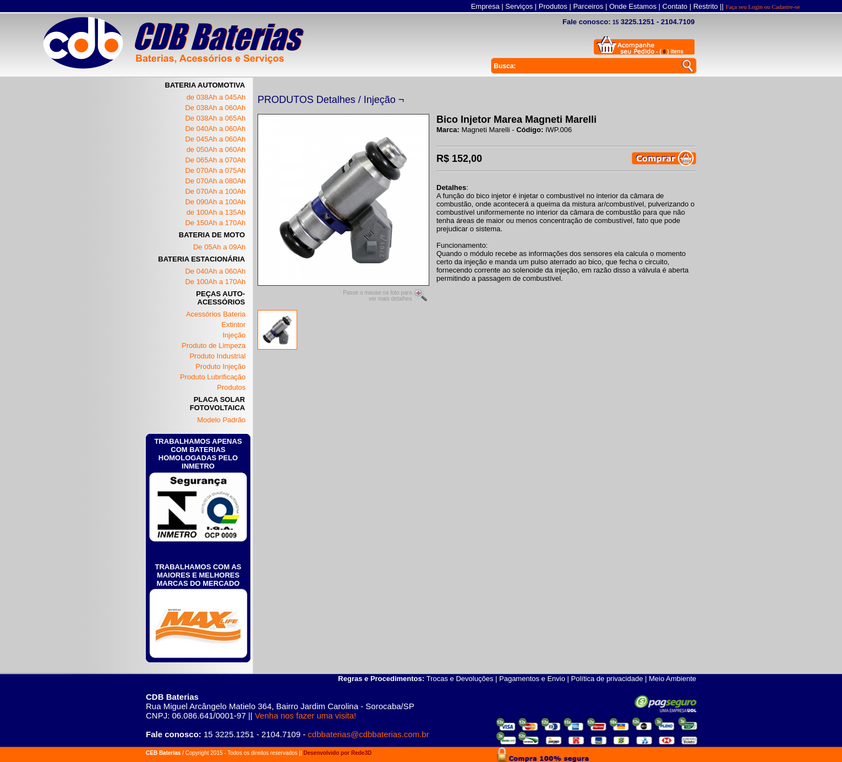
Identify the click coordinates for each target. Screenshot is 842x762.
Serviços (519, 6)
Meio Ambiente (672, 678)
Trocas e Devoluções (460, 678)
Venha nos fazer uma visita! (305, 715)
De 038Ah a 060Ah (215, 108)
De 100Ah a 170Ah (215, 281)
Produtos (553, 6)
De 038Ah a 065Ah (215, 118)
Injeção (233, 335)
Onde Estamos (633, 6)
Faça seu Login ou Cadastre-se (762, 6)
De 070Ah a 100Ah (215, 191)
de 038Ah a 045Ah (216, 97)
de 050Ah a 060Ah (216, 149)
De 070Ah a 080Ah (215, 181)
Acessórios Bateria (215, 314)
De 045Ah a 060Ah (215, 139)
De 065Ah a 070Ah (215, 160)
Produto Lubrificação (212, 377)
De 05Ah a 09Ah (219, 247)
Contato (675, 6)
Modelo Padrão (221, 420)
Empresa (485, 6)
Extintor (233, 324)
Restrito (705, 6)
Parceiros (588, 6)
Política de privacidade (607, 678)
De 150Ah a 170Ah (215, 223)
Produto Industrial (217, 356)
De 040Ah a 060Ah (215, 128)
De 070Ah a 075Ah (215, 170)
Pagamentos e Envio (532, 678)
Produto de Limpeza (213, 345)
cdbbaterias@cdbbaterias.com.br (368, 734)
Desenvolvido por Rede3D (337, 753)
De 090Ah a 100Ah (215, 202)
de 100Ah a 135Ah (216, 212)
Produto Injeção (220, 366)
